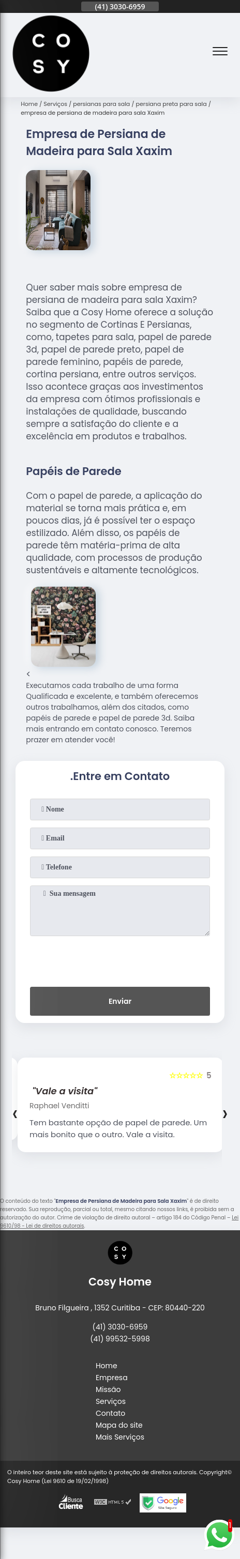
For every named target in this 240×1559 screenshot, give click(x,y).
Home (106, 1366)
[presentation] (120, 959)
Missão (108, 1389)
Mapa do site (119, 1425)
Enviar (120, 1001)
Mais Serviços (120, 1437)
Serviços (111, 1401)
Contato (110, 1413)
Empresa (112, 1377)
